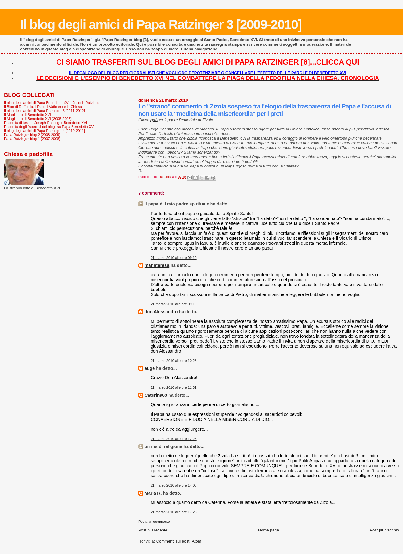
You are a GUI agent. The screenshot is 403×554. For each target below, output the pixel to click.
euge (150, 368)
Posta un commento (154, 521)
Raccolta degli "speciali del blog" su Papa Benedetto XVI (49, 127)
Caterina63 (156, 395)
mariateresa (157, 265)
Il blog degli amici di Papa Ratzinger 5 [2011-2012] (44, 110)
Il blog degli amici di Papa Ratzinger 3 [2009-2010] (160, 24)
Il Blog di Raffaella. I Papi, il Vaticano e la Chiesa (43, 106)
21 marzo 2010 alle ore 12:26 (174, 439)
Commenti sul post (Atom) (179, 541)
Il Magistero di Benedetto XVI (27, 114)
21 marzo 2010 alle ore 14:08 (174, 485)
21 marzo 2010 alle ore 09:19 (174, 258)
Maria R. (153, 493)
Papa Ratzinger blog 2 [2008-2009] (32, 135)
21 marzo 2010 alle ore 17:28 (174, 512)
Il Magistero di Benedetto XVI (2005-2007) (38, 118)
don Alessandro (161, 311)
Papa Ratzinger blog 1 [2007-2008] (32, 139)
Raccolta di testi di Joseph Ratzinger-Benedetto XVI (45, 123)
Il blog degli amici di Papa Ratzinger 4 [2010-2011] (44, 131)
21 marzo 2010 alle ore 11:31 (174, 387)
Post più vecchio (384, 530)
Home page (268, 530)
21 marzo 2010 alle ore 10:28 (174, 360)
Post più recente (152, 530)
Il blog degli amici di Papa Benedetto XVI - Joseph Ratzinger (52, 102)
